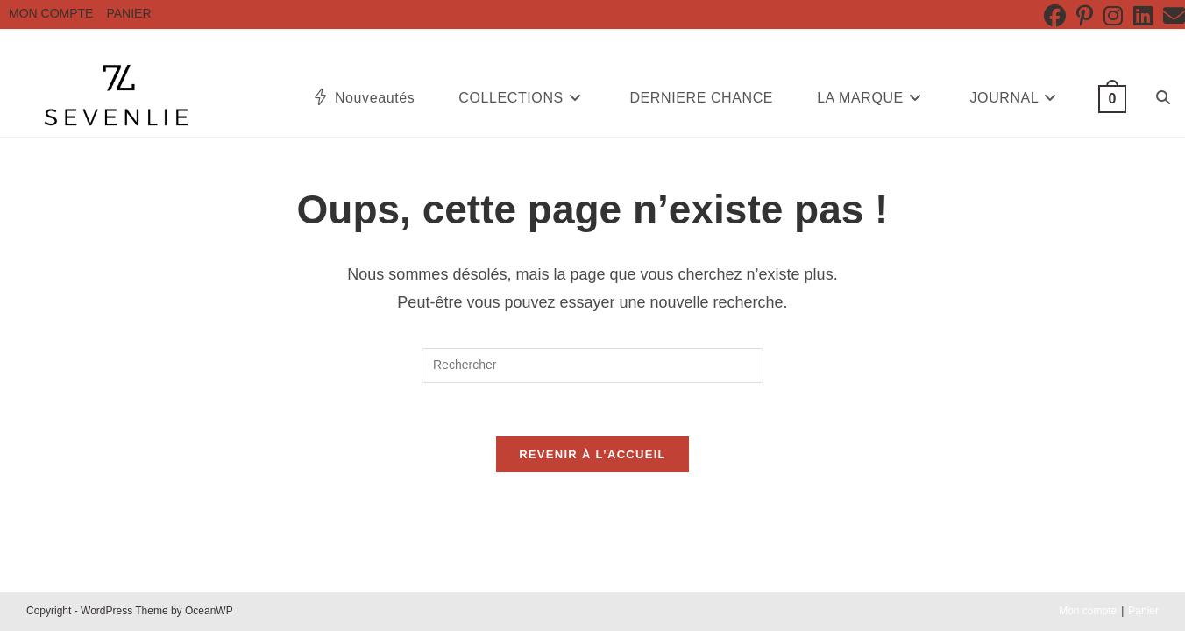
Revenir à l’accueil (592, 454)
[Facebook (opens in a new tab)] (1055, 16)
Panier (128, 13)
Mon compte (51, 13)
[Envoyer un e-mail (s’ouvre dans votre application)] (1171, 16)
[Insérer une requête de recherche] (592, 365)
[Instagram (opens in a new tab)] (1113, 16)
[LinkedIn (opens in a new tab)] (1143, 16)
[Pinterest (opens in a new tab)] (1084, 16)
